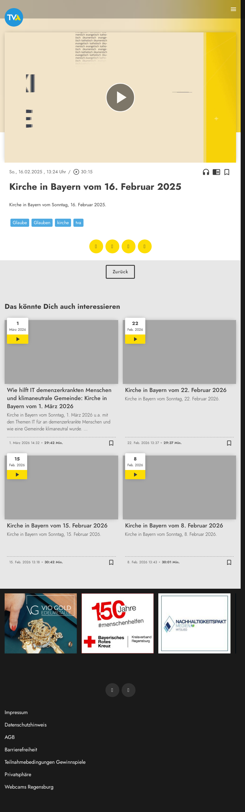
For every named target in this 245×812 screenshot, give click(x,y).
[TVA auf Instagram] (129, 690)
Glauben (42, 222)
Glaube (20, 222)
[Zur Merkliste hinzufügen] (226, 171)
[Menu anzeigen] (233, 9)
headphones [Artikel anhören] (206, 172)
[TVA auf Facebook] (112, 690)
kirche (63, 222)
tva (78, 222)
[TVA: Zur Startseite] (14, 17)
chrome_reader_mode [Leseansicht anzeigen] (216, 172)
